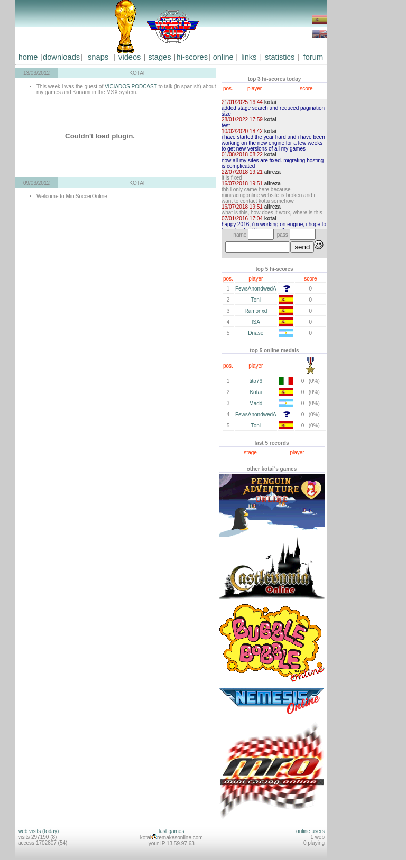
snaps (98, 57)
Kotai (256, 392)
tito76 (256, 381)
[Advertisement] (359, 158)
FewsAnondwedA (255, 289)
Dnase (255, 333)
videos (129, 57)
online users (310, 831)
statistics (279, 57)
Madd (255, 403)
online (223, 57)
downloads (61, 57)
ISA (256, 322)
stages (159, 57)
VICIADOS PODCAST (132, 86)
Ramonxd (255, 311)
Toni (256, 300)
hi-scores (192, 57)
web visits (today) (38, 831)
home (28, 57)
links (248, 57)
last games (171, 831)
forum (313, 57)
